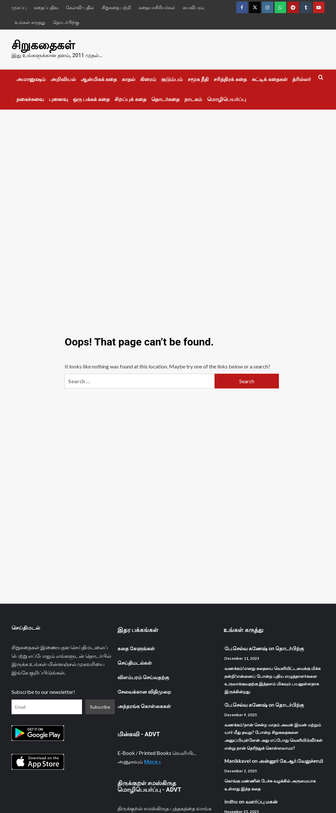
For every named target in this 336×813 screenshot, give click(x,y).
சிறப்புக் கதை (130, 99)
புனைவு (58, 99)
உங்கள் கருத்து (30, 22)
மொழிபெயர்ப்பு (226, 99)
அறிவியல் (63, 79)
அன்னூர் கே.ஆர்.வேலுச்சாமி (291, 761)
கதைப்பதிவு (46, 7)
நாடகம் (193, 99)
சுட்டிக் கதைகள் (269, 79)
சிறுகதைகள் (43, 45)
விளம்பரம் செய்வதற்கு (143, 677)
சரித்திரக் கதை (230, 79)
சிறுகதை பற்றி (116, 7)
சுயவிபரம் (193, 7)
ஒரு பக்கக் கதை (91, 99)
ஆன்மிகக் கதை (99, 79)
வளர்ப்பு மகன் (261, 801)
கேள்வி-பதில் (80, 7)
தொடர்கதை (165, 99)
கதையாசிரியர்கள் (156, 7)
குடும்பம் (172, 79)
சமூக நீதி (198, 79)
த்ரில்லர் (301, 79)
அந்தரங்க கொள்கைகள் (144, 706)
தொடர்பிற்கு (66, 22)
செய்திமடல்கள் (134, 663)
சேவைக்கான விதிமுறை (144, 692)
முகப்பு (18, 7)
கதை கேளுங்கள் (136, 648)
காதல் (128, 79)
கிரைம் (148, 79)
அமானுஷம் (31, 79)
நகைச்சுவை (30, 99)
